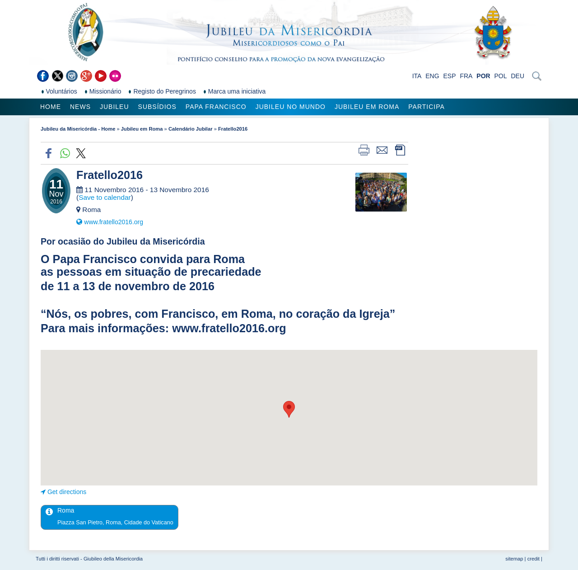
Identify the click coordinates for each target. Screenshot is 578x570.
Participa (426, 106)
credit (533, 558)
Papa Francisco (216, 106)
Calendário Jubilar (190, 129)
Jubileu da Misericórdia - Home (78, 129)
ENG (432, 76)
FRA (466, 76)
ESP (449, 76)
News (80, 106)
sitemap (514, 558)
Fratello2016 (232, 129)
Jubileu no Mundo (291, 106)
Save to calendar (105, 197)
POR (483, 76)
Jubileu (114, 106)
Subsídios (157, 106)
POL (500, 76)
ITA (417, 76)
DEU (517, 76)
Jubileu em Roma (367, 106)
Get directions (66, 491)
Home (50, 106)
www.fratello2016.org (113, 222)
